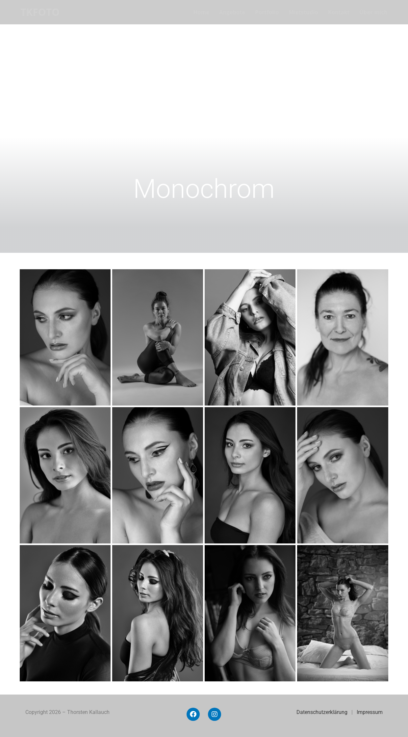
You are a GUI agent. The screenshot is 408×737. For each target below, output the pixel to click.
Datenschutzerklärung (321, 712)
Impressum (370, 712)
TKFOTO (40, 12)
